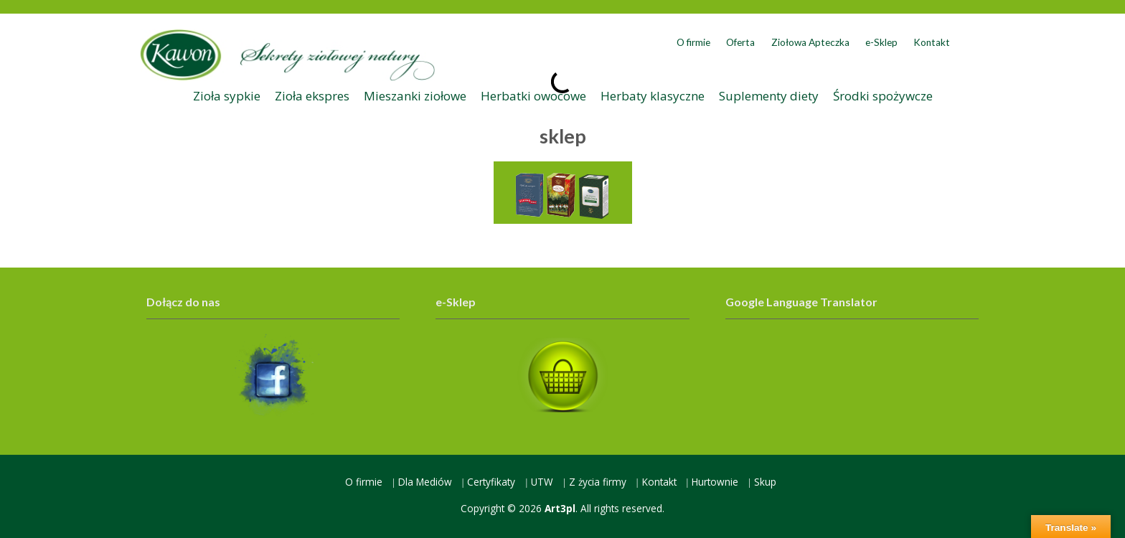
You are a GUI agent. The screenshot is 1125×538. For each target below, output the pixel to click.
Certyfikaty (491, 482)
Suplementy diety (769, 96)
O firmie (693, 42)
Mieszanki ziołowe (415, 96)
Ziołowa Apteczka (810, 42)
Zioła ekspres (312, 96)
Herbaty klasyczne (653, 96)
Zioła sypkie (226, 96)
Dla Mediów (425, 482)
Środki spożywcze (883, 96)
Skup (765, 482)
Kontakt (931, 42)
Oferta (740, 42)
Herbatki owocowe (533, 96)
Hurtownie (715, 482)
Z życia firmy (597, 482)
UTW (542, 482)
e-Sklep (881, 42)
